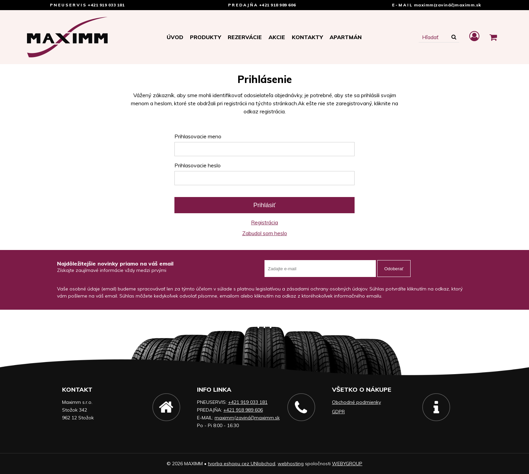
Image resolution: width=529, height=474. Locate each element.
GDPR (338, 412)
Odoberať (393, 268)
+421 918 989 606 (277, 4)
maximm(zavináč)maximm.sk (447, 4)
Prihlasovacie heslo (197, 165)
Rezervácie (245, 37)
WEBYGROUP (347, 464)
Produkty (205, 37)
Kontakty (307, 37)
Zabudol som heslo (264, 233)
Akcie (277, 37)
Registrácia (264, 222)
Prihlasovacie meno (197, 136)
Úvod (175, 37)
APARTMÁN (346, 37)
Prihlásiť (264, 205)
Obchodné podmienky (356, 402)
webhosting (291, 464)
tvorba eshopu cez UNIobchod (241, 464)
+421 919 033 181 (106, 4)
